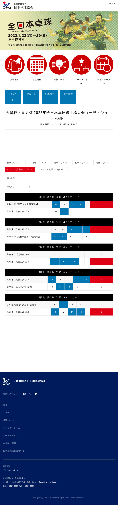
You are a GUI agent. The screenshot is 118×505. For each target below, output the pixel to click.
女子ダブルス (82, 162)
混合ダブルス (103, 162)
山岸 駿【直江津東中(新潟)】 (21, 287)
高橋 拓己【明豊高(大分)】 (20, 254)
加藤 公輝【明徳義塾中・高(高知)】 (24, 236)
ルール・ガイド (10, 435)
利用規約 (6, 466)
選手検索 (68, 94)
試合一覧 (31, 94)
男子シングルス (15, 162)
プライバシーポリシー (11, 470)
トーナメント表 (13, 97)
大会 (5, 405)
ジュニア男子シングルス (19, 169)
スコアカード (71, 197)
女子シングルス (38, 162)
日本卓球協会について (14, 451)
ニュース (7, 412)
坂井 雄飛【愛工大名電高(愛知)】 (23, 204)
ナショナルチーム (11, 428)
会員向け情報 (9, 443)
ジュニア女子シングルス (52, 169)
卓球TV (8, 420)
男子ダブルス (61, 162)
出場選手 (49, 94)
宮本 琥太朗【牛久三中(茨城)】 (22, 305)
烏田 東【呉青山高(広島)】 (20, 211)
